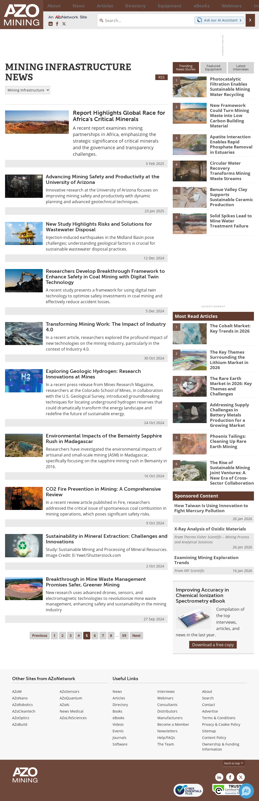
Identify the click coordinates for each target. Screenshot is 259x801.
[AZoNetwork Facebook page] (57, 24)
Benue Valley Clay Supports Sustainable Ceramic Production (230, 188)
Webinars (165, 680)
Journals (119, 720)
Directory (116, 5)
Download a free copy (213, 627)
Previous (39, 635)
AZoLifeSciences (73, 700)
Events (118, 713)
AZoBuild (19, 707)
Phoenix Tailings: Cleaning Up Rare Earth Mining (226, 430)
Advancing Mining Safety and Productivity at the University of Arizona (102, 179)
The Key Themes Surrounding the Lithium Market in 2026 (227, 353)
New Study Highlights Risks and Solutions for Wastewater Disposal (99, 227)
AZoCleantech (23, 694)
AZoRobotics (22, 687)
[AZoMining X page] (64, 24)
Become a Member (173, 707)
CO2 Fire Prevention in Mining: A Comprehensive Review (103, 492)
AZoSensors (69, 674)
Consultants (167, 687)
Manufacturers (170, 700)
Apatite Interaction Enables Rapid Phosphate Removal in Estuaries (231, 138)
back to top (234, 746)
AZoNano (20, 680)
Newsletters (167, 713)
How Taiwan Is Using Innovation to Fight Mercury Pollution (212, 494)
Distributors (167, 694)
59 (124, 635)
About (207, 674)
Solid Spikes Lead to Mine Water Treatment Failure (229, 215)
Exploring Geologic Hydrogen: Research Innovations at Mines (93, 374)
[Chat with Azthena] (246, 790)
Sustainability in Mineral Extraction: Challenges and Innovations (106, 539)
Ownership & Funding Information (220, 729)
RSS (161, 77)
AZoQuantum (71, 680)
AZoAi (64, 687)
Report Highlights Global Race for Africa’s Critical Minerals (119, 116)
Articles (119, 680)
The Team (165, 726)
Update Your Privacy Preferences (43, 794)
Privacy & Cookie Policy (221, 707)
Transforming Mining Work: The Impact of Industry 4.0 (106, 327)
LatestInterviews (241, 67)
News (117, 674)
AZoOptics (20, 700)
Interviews (166, 674)
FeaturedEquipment (213, 67)
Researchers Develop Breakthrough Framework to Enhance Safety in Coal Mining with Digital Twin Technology (105, 276)
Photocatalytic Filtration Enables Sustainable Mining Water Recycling (228, 85)
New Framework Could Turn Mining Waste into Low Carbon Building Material (231, 112)
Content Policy (214, 720)
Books (117, 694)
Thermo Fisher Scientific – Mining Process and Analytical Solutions (212, 524)
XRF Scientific (194, 549)
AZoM (17, 674)
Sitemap (209, 713)
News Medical (71, 694)
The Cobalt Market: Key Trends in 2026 (228, 323)
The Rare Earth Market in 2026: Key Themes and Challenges (231, 377)
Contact (208, 687)
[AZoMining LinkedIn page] (51, 24)
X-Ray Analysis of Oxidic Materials (206, 514)
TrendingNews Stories (186, 67)
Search (208, 680)
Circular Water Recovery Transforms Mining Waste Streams (231, 162)
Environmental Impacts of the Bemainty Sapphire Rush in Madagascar (104, 438)
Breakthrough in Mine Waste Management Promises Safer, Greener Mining (96, 582)
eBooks (118, 700)
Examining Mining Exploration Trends (210, 542)
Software (120, 726)
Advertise (210, 694)
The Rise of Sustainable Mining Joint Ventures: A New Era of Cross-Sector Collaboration (231, 461)
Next (136, 635)
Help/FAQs (166, 720)
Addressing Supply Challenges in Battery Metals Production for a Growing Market (231, 406)
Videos (118, 707)
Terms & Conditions (218, 700)
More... (248, 5)
